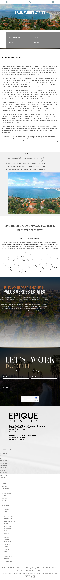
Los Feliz (4, 498)
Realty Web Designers (51, 573)
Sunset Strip (7, 539)
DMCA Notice (19, 570)
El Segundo (5, 481)
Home (3, 567)
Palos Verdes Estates (9, 521)
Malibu (4, 500)
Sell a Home (20, 567)
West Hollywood (8, 554)
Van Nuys (6, 549)
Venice (5, 551)
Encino (4, 483)
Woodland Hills (8, 561)
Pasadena (6, 523)
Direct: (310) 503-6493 (17, 430)
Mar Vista (6, 509)
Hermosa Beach (6, 491)
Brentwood (3, 468)
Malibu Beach (5, 503)
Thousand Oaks (8, 542)
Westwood (7, 558)
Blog (23, 568)
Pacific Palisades (8, 516)
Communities (29, 567)
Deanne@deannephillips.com (19, 428)
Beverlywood (3, 465)
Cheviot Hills (3, 475)
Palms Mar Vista (8, 519)
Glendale (4, 486)
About (38, 567)
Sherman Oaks (7, 531)
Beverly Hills (3, 460)
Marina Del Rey (8, 511)
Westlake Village (8, 556)
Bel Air (2, 456)
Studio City (7, 537)
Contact (30, 568)
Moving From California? (49, 567)
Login (36, 568)
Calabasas (2, 470)
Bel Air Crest (3, 458)
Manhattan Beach (6, 505)
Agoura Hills (3, 453)
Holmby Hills (5, 495)
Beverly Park (3, 463)
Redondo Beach (8, 526)
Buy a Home (11, 567)
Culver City (3, 477)
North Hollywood (8, 514)
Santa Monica (7, 528)
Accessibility (40, 570)
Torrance (6, 546)
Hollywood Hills (6, 493)
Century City (3, 472)
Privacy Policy (30, 570)
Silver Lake (6, 533)
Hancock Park (6, 488)
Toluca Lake (7, 544)
